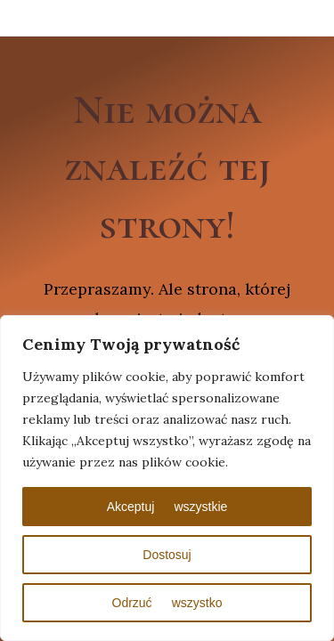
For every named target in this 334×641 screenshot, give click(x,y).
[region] (167, 478)
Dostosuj (167, 555)
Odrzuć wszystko (167, 603)
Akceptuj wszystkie (167, 506)
